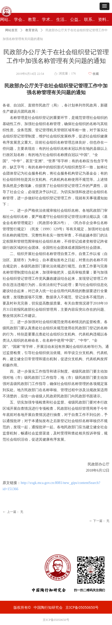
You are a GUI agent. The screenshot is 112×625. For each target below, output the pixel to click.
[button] (104, 6)
